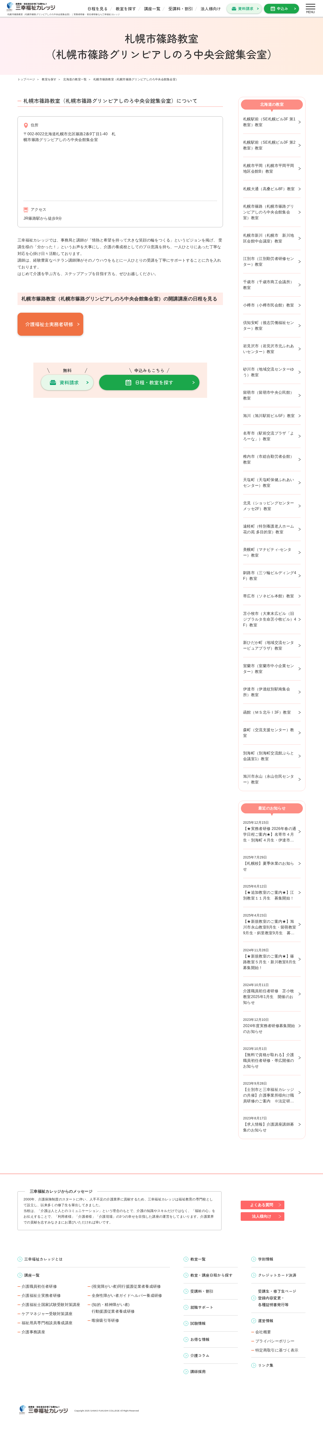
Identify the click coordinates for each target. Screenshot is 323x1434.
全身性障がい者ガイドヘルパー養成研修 (127, 1295)
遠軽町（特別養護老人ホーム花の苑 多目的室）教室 (268, 529)
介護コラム (199, 1355)
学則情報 (265, 1259)
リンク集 (265, 1365)
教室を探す (126, 9)
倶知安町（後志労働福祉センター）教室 (268, 325)
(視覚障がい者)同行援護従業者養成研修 (126, 1286)
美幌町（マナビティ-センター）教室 (267, 552)
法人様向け (211, 9)
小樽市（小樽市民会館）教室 (268, 305)
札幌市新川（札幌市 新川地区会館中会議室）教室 (268, 238)
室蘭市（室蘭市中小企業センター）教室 (268, 669)
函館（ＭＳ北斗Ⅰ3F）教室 (267, 712)
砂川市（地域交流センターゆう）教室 (268, 372)
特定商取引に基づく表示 (277, 1350)
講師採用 (198, 1371)
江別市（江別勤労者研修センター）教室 (268, 261)
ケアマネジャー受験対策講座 (47, 1314)
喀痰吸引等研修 (105, 1320)
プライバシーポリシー (274, 1341)
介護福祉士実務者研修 (49, 324)
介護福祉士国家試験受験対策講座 (51, 1305)
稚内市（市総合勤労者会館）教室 (268, 459)
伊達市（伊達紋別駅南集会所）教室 (266, 692)
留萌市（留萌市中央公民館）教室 (268, 395)
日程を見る (97, 9)
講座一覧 (152, 9)
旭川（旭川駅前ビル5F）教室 (269, 416)
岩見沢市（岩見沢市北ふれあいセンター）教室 (268, 349)
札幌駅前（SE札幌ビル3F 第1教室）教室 (269, 122)
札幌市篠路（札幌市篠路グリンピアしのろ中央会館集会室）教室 (268, 212)
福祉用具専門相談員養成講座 (47, 1323)
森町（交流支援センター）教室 (268, 733)
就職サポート (201, 1307)
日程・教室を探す (154, 382)
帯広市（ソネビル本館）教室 (268, 596)
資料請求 (245, 8)
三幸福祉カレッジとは (43, 1259)
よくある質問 (261, 1205)
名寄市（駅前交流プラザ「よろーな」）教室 (268, 436)
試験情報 (198, 1323)
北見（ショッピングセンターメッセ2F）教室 (268, 506)
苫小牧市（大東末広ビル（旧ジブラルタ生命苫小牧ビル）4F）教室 (269, 619)
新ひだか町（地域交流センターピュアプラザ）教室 (268, 645)
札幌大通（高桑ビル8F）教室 (269, 189)
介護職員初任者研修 (39, 1286)
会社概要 (263, 1332)
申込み (282, 8)
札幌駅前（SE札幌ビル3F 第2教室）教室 (269, 145)
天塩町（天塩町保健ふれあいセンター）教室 (268, 483)
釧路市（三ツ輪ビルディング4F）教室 (269, 576)
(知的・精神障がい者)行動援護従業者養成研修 (113, 1308)
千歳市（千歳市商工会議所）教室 (268, 285)
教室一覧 (198, 1259)
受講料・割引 (180, 9)
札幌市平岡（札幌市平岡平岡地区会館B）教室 (268, 168)
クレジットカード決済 (277, 1275)
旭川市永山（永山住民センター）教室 (268, 779)
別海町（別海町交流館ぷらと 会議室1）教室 (270, 756)
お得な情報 (199, 1339)
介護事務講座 (33, 1332)
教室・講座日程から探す (211, 1275)
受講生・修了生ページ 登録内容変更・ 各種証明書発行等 (277, 1297)
